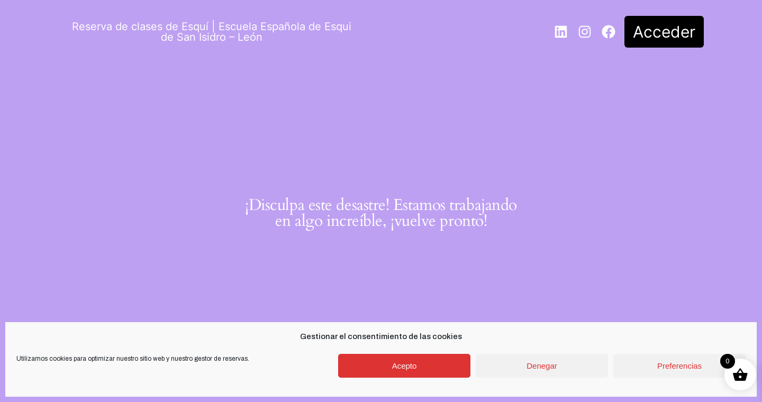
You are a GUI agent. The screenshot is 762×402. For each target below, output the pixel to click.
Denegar (542, 365)
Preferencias (679, 365)
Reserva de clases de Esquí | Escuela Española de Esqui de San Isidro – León (211, 31)
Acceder (664, 31)
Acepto (404, 365)
